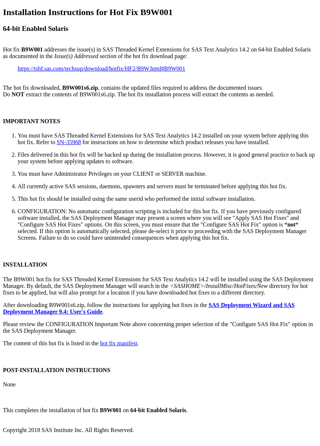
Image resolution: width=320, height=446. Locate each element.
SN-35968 (69, 142)
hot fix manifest (118, 343)
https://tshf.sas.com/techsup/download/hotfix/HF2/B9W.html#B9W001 (101, 68)
